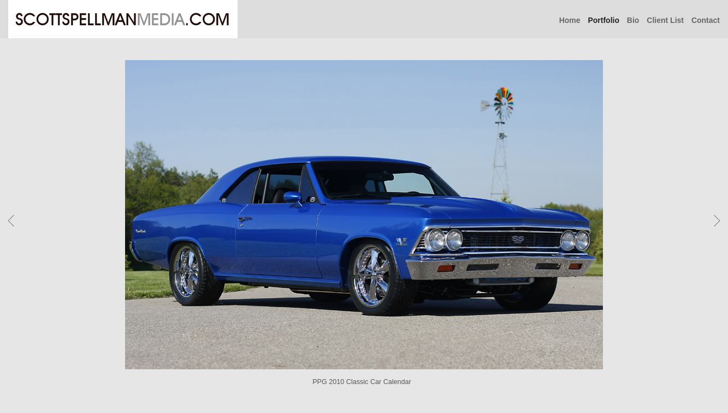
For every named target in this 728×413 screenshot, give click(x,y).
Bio (633, 20)
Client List (665, 20)
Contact (705, 20)
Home (570, 20)
